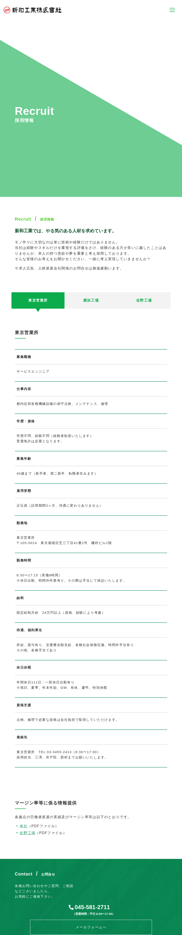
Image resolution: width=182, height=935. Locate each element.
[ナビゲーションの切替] (172, 10)
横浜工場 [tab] (91, 300)
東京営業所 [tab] (38, 300)
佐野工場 (27, 833)
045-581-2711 (92, 907)
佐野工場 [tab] (144, 300)
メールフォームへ (91, 927)
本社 (23, 826)
